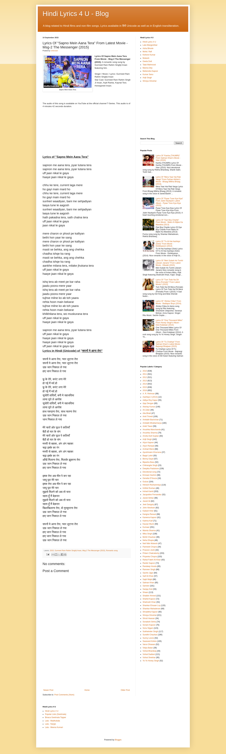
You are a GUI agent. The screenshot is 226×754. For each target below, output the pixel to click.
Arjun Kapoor (148, 442)
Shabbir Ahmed (149, 596)
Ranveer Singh (149, 569)
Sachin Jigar (148, 573)
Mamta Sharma (149, 530)
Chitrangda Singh (150, 465)
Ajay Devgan (148, 403)
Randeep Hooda (150, 566)
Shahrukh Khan (149, 602)
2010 (145, 371)
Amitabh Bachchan (151, 420)
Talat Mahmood (149, 65)
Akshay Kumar (149, 407)
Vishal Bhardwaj (149, 651)
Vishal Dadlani (149, 654)
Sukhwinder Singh (150, 631)
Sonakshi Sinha (149, 622)
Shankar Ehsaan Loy (151, 605)
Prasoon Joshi (149, 550)
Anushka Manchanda (152, 429)
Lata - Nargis (50, 724)
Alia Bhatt (147, 413)
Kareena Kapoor (150, 517)
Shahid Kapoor (149, 599)
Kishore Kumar (149, 55)
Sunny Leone (148, 638)
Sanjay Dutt (148, 589)
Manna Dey (147, 68)
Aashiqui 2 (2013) (150, 397)
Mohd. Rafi (147, 51)
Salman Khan (148, 582)
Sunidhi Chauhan (150, 635)
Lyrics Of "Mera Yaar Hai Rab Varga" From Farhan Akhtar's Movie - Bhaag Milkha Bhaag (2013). (168, 180)
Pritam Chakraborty (151, 553)
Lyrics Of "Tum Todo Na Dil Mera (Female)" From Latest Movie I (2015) (168, 282)
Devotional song (149, 472)
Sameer (146, 586)
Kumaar (146, 527)
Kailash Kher (148, 511)
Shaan (145, 592)
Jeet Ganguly (148, 504)
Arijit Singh (147, 78)
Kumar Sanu (148, 74)
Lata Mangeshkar (150, 45)
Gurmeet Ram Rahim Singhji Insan (68, 550)
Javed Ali (146, 501)
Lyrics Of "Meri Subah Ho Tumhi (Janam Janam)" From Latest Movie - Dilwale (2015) (169, 262)
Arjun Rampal (148, 446)
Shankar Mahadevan (151, 609)
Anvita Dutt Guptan (151, 436)
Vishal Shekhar (149, 657)
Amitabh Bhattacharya (152, 423)
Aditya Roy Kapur (150, 400)
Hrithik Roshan (149, 488)
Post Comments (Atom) (64, 695)
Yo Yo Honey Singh (151, 661)
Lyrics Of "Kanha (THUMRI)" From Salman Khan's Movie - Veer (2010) (168, 157)
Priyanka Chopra (150, 556)
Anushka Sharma (150, 433)
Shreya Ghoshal (149, 81)
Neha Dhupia (148, 540)
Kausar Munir (148, 524)
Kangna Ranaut (149, 514)
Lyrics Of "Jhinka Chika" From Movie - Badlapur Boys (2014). (169, 302)
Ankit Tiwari (147, 426)
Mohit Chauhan (149, 537)
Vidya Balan (148, 648)
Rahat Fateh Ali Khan (152, 560)
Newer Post (48, 690)
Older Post (125, 690)
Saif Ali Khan (148, 576)
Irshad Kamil (148, 491)
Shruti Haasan (149, 618)
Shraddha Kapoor (150, 612)
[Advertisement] (87, 665)
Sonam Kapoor (149, 625)
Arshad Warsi (148, 449)
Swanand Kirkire (150, 641)
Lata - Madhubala (52, 721)
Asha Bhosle (148, 48)
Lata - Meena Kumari (54, 727)
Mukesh (146, 58)
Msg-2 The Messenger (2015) (93, 550)
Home (87, 690)
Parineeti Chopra (150, 547)
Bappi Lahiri (148, 455)
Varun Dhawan (149, 644)
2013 (145, 381)
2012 (145, 377)
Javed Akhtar (148, 498)
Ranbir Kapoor (149, 563)
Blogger (118, 740)
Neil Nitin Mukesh (150, 543)
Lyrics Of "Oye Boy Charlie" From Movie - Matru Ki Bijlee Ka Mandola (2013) (169, 222)
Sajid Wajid (147, 579)
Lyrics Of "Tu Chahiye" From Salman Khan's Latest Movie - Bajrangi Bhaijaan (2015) (168, 344)
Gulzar (145, 482)
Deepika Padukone (151, 468)
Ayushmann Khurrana (152, 452)
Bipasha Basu (148, 462)
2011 (145, 374)
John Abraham (149, 508)
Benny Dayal (148, 459)
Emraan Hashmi (149, 475)
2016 (145, 390)
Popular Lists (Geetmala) (55, 714)
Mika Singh (147, 534)
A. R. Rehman (149, 393)
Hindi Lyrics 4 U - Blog (76, 13)
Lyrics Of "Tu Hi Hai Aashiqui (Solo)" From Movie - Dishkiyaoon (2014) (168, 243)
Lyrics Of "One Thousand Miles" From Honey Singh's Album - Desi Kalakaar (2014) (169, 322)
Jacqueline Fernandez (152, 494)
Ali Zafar (146, 410)
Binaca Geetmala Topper (55, 717)
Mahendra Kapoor (150, 71)
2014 (145, 384)
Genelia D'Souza (150, 478)
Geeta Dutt (147, 61)
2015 (52, 550)
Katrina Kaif (148, 521)
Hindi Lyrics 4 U (149, 42)
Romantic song (112, 550)
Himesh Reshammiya (152, 485)
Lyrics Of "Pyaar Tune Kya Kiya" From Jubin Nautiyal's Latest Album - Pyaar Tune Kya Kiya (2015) (169, 202)
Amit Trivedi (148, 416)
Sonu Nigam (148, 628)
